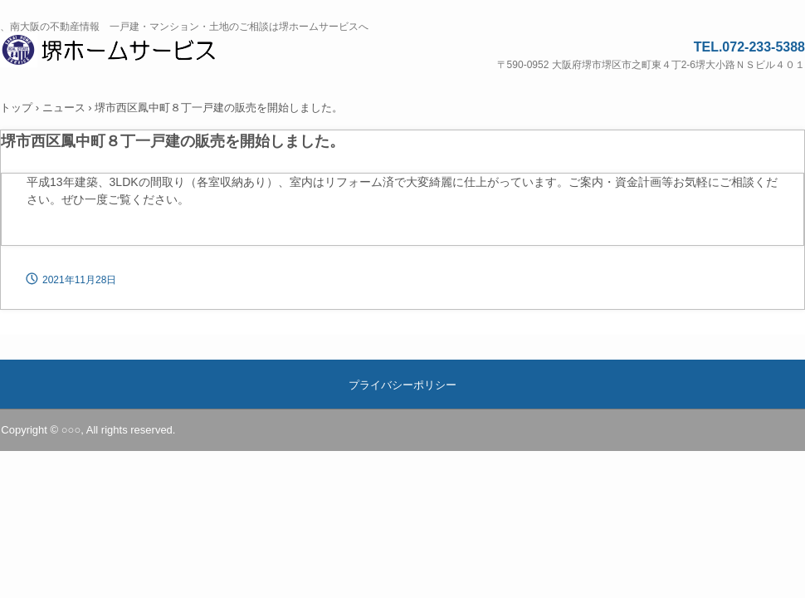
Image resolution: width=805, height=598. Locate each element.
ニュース (63, 107)
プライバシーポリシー (402, 385)
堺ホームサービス (129, 52)
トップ (16, 107)
